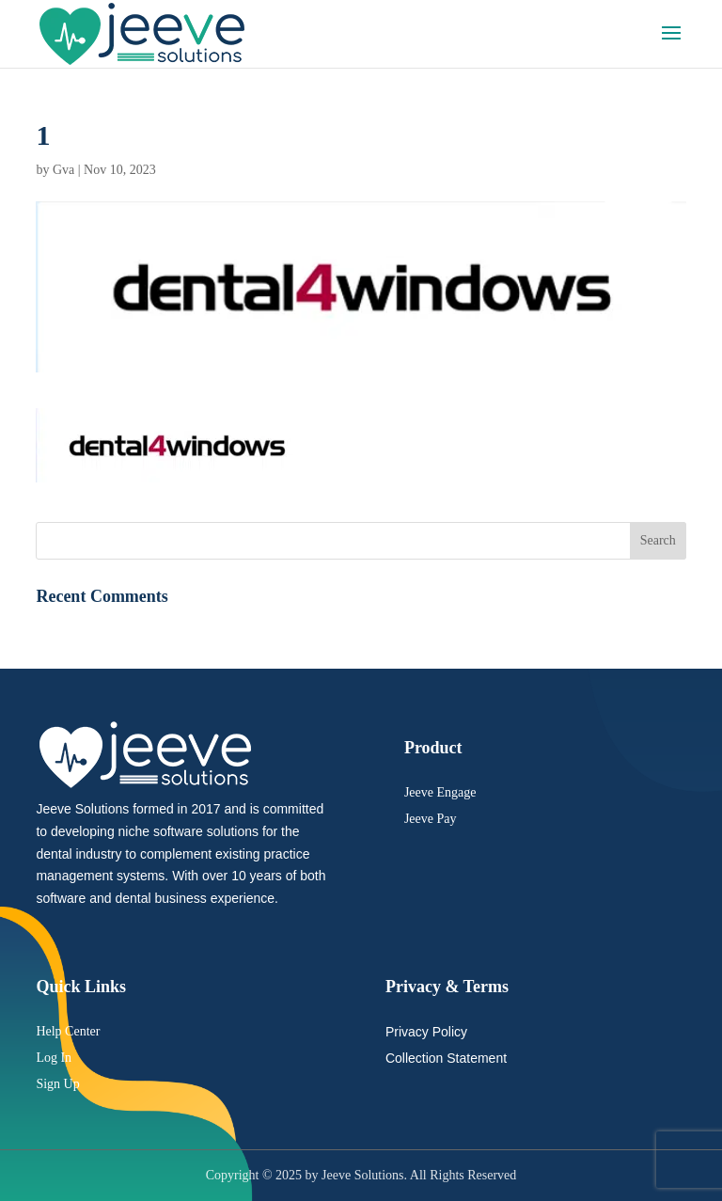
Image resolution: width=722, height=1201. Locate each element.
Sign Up (57, 1084)
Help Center (68, 1031)
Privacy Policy (426, 1031)
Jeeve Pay (430, 819)
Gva (63, 170)
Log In (53, 1058)
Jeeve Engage (440, 792)
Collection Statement (446, 1058)
